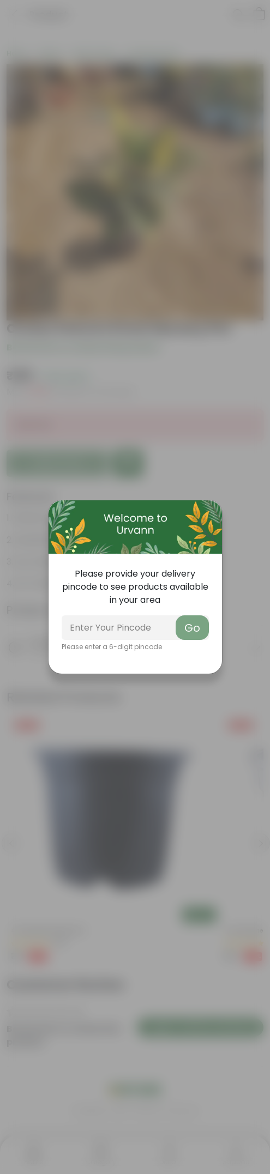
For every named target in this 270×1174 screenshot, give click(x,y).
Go (192, 628)
